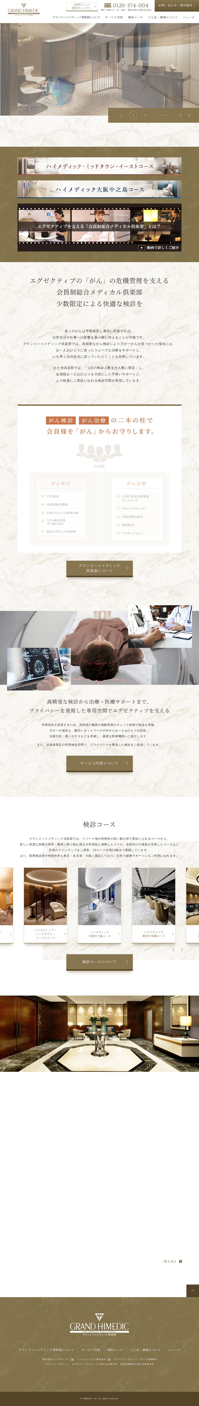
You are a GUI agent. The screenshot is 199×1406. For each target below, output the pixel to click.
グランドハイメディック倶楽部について (46, 1349)
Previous (181, 115)
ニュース (174, 1349)
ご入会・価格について (145, 1349)
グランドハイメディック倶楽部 (24, 10)
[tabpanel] (99, 67)
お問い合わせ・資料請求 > (176, 5)
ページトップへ (192, 1291)
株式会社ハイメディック (56, 1359)
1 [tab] (121, 115)
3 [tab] (145, 115)
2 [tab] (133, 115)
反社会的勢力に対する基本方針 (137, 1364)
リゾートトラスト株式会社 (91, 1359)
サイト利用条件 (148, 1359)
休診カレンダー (84, 6)
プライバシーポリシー (125, 1359)
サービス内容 (91, 1349)
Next (188, 115)
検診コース (115, 1349)
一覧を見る (169, 1261)
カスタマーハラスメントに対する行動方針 (95, 1364)
